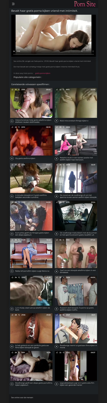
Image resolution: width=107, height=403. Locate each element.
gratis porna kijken (42, 73)
